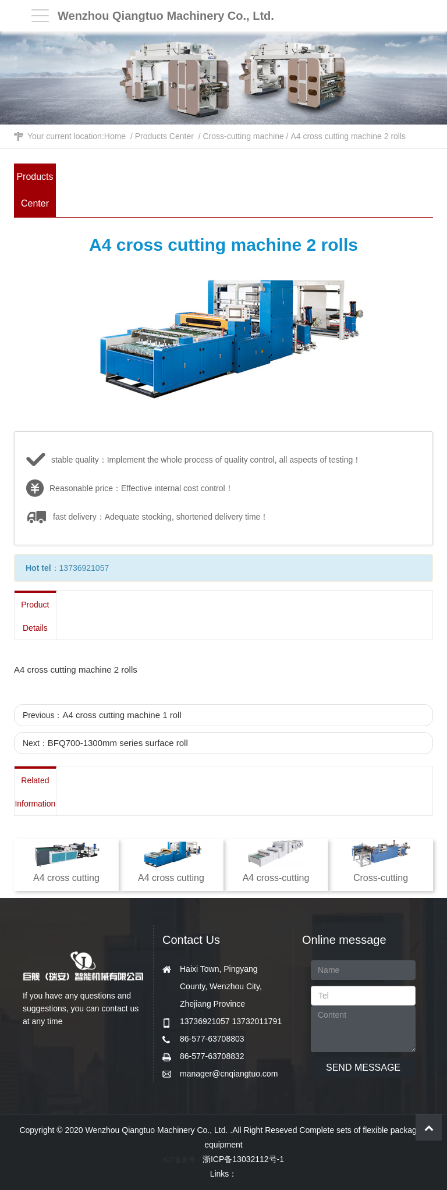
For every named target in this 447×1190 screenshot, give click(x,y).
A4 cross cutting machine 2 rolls (348, 136)
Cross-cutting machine (243, 136)
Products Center (164, 136)
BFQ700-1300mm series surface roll (118, 743)
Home (115, 136)
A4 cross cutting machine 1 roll (121, 715)
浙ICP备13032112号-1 (243, 1159)
